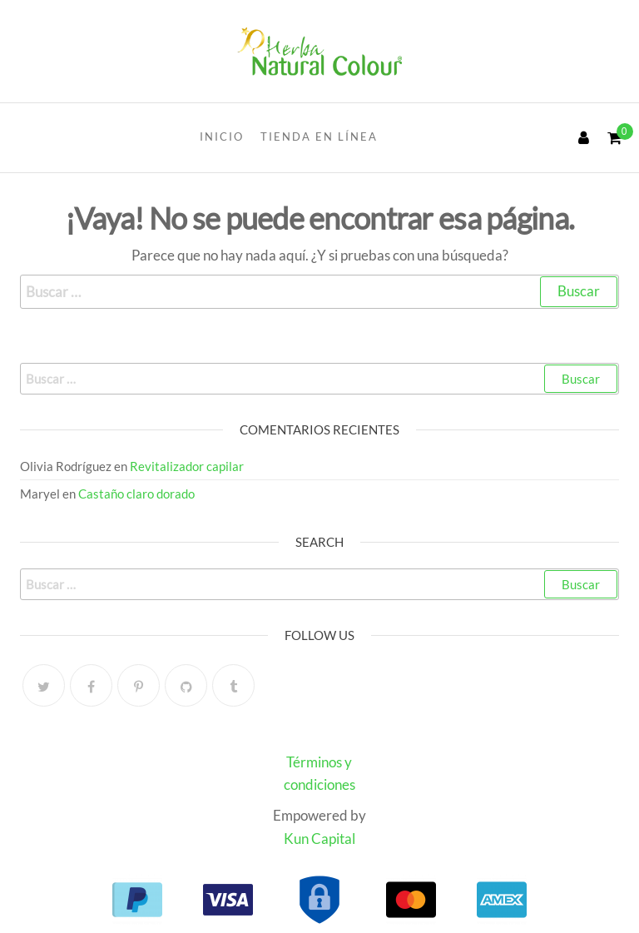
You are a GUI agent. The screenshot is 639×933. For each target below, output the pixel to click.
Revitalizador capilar (187, 466)
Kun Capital (319, 838)
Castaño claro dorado (136, 493)
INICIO (222, 136)
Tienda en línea (319, 136)
